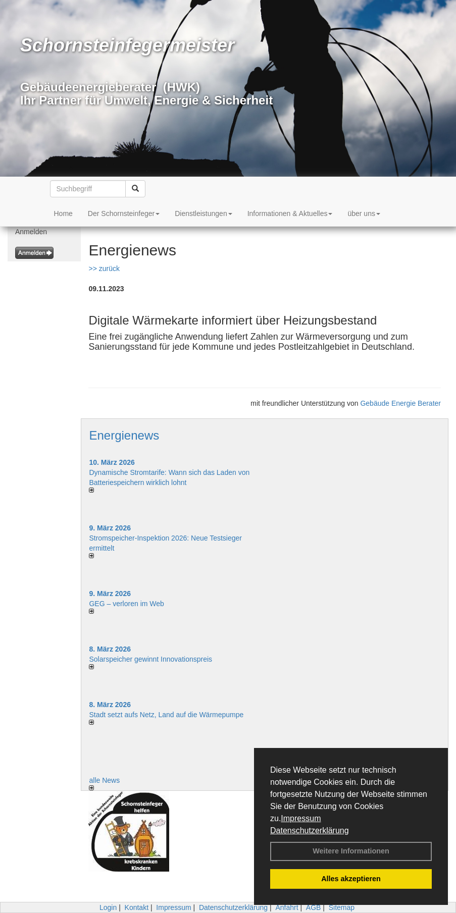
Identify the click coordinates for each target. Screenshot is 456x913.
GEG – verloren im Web (126, 604)
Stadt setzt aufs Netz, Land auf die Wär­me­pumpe (166, 715)
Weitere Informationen (351, 851)
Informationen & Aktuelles (290, 213)
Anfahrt (286, 907)
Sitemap (341, 907)
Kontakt (136, 907)
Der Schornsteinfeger (124, 213)
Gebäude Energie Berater (400, 403)
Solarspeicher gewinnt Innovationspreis (150, 659)
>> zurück (103, 268)
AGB (313, 907)
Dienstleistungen (203, 213)
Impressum (301, 818)
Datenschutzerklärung (309, 830)
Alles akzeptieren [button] (351, 879)
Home (63, 213)
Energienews (124, 435)
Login (108, 907)
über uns (363, 213)
